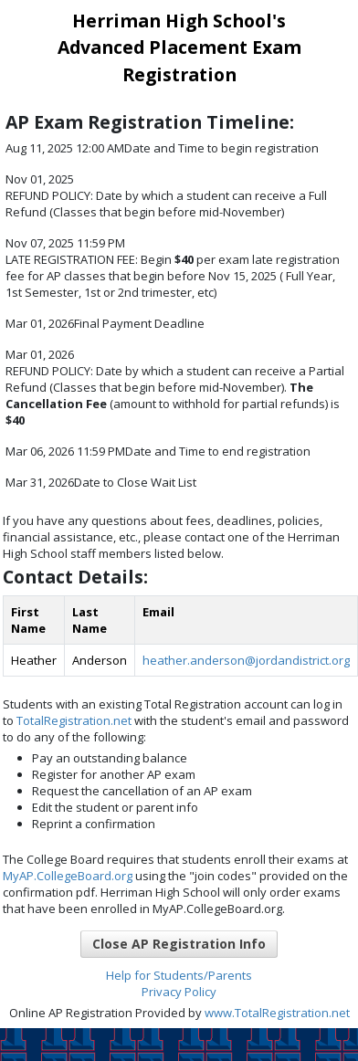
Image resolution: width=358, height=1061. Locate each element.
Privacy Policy (179, 991)
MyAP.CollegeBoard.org (67, 875)
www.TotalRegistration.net (277, 1012)
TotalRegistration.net (74, 720)
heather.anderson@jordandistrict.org (246, 660)
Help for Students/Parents (179, 975)
